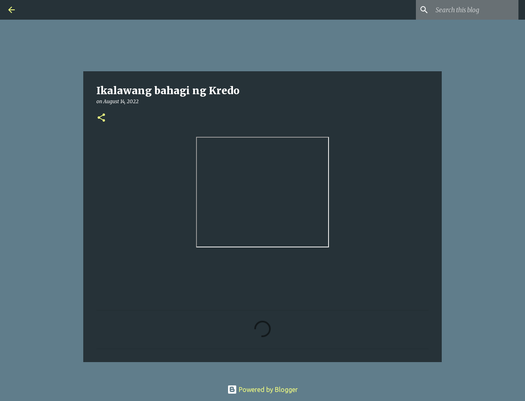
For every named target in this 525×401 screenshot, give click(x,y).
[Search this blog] (475, 10)
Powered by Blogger (262, 389)
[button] (101, 118)
